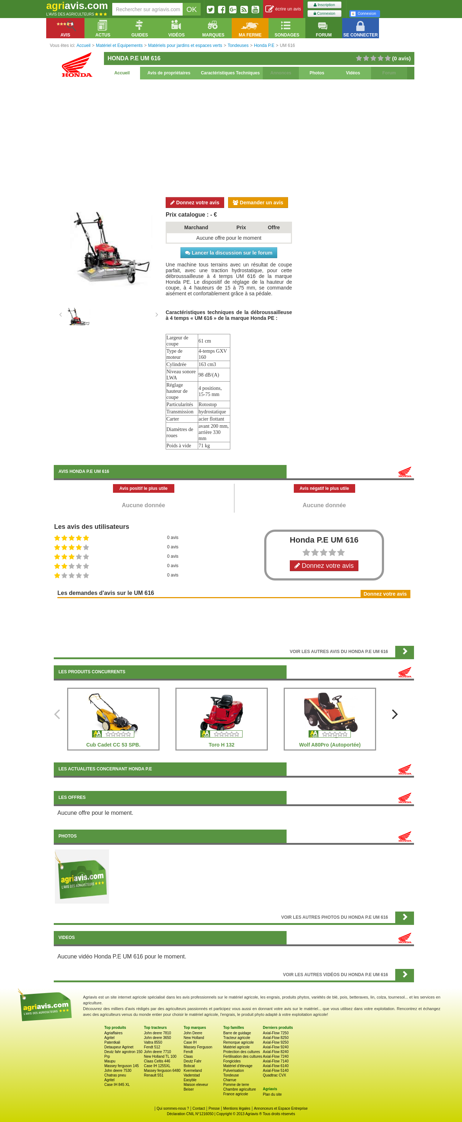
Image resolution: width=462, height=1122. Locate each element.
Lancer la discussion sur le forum (228, 253)
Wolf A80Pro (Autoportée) (330, 745)
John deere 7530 (117, 1071)
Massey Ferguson (198, 1047)
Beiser (189, 1089)
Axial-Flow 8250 (275, 1038)
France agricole (235, 1094)
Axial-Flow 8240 (275, 1052)
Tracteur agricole (236, 1038)
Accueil (122, 72)
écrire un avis (283, 9)
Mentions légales (236, 1108)
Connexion (324, 13)
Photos (317, 72)
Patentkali (112, 1042)
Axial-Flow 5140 (275, 1071)
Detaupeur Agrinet (119, 1047)
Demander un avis (258, 202)
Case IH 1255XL (157, 1066)
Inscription (324, 5)
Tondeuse (231, 1075)
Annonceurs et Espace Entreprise (281, 1108)
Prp (107, 1056)
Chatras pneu (115, 1075)
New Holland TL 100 (160, 1056)
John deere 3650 (157, 1038)
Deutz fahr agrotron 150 (123, 1052)
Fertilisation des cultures (242, 1056)
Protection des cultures (241, 1052)
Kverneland (193, 1071)
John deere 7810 (157, 1033)
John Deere (193, 1033)
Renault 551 (154, 1075)
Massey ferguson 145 (121, 1066)
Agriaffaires (113, 1033)
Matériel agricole (236, 1047)
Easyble (190, 1080)
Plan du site (272, 1094)
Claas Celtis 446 (157, 1061)
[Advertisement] (233, 137)
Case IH (190, 1042)
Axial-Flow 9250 (275, 1042)
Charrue (229, 1080)
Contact (198, 1108)
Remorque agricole (238, 1042)
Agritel (109, 1038)
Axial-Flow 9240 (275, 1047)
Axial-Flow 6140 (275, 1066)
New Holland (194, 1038)
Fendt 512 (152, 1047)
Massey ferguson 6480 (162, 1071)
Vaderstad (192, 1075)
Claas (188, 1056)
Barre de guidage (237, 1033)
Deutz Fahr (192, 1061)
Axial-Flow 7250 (275, 1033)
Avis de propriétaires (169, 72)
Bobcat (189, 1066)
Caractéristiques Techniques (230, 72)
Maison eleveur (196, 1085)
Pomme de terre (236, 1085)
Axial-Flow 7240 (275, 1056)
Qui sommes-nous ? (173, 1108)
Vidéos (353, 72)
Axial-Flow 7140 (275, 1061)
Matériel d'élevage (237, 1066)
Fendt (188, 1052)
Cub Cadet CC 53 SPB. (113, 745)
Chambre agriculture (239, 1089)
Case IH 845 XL (117, 1085)
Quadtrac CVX (274, 1075)
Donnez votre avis (194, 202)
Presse (214, 1108)
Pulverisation (233, 1071)
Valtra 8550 (153, 1042)
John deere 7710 (157, 1052)
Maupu (110, 1061)
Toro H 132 (221, 745)
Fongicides (231, 1061)
